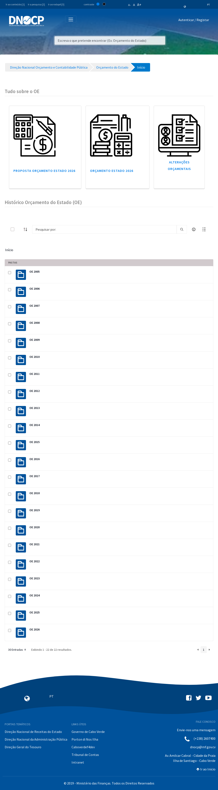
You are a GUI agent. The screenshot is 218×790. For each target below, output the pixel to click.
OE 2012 (34, 391)
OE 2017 (34, 476)
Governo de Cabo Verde (88, 732)
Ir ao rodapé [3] (56, 4)
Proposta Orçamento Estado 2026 (44, 170)
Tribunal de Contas (85, 755)
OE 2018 (34, 493)
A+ (139, 4)
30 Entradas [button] (17, 650)
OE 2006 (34, 289)
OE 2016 (34, 459)
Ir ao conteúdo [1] (15, 4)
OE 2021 (34, 544)
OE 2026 (34, 629)
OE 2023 (34, 578)
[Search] (104, 229)
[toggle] (19, 229)
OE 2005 (34, 271)
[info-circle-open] (193, 229)
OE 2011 (34, 374)
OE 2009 (34, 340)
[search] (182, 229)
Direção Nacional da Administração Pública (36, 739)
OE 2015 (34, 442)
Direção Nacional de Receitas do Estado (33, 732)
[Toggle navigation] (49, 21)
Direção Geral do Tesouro (23, 747)
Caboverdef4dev (83, 747)
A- (129, 5)
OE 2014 (34, 425)
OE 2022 (34, 561)
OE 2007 (34, 306)
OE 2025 (34, 612)
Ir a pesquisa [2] (36, 4)
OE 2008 (34, 323)
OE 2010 (34, 357)
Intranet (78, 762)
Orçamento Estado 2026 (111, 170)
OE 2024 (34, 595)
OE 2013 (34, 408)
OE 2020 (34, 527)
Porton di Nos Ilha (85, 739)
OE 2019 (34, 510)
